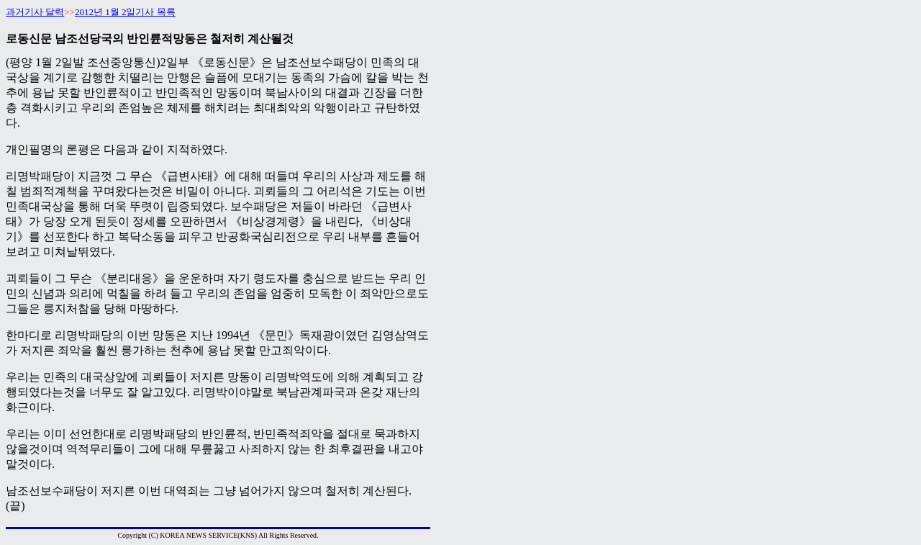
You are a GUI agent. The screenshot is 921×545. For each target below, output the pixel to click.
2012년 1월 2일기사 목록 (125, 11)
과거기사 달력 (35, 11)
